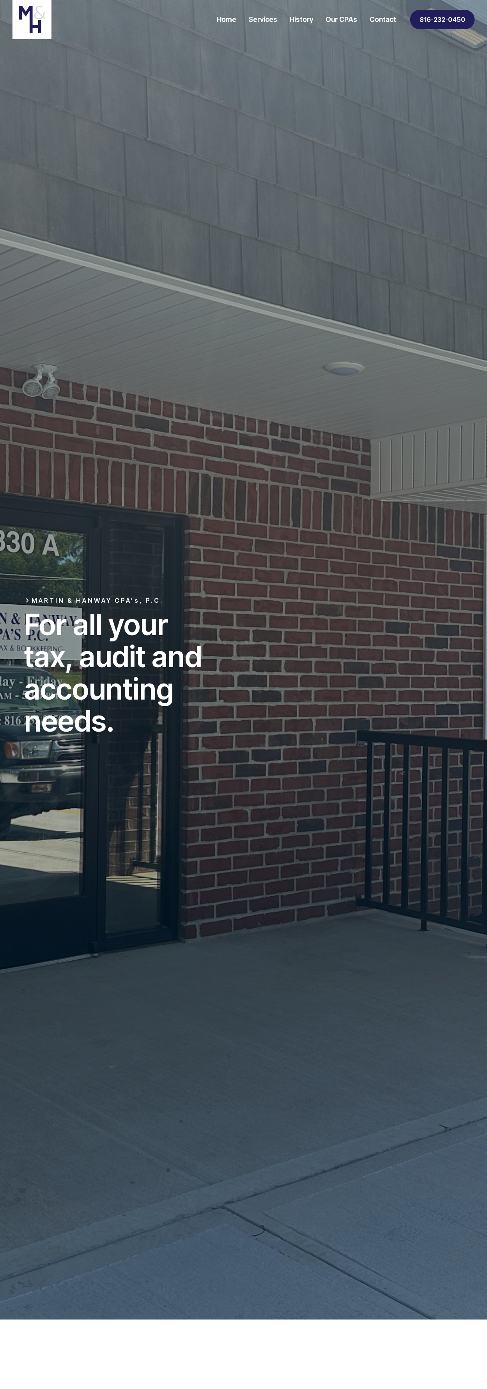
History (301, 19)
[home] (31, 19)
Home (226, 19)
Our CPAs (341, 19)
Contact (383, 19)
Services (263, 19)
